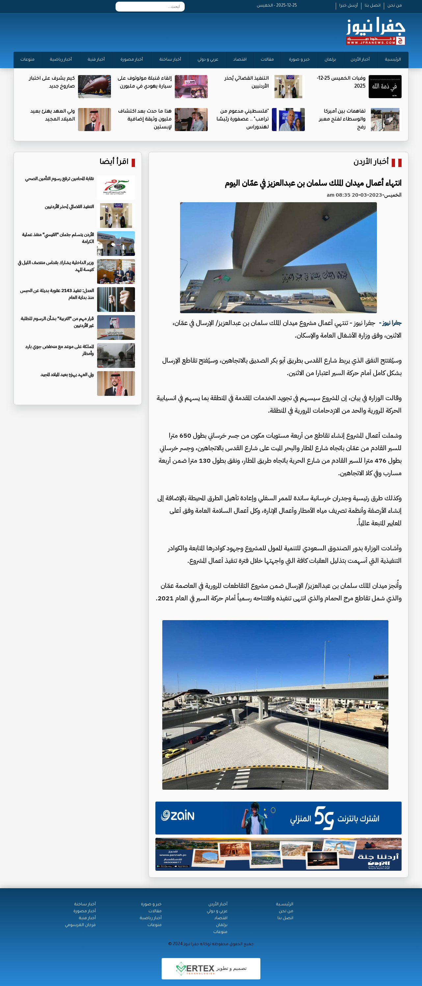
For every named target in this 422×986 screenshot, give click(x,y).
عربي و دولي (208, 60)
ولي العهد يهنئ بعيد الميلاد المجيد (67, 374)
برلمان (330, 60)
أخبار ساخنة (170, 60)
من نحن (394, 6)
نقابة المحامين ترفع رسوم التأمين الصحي (59, 178)
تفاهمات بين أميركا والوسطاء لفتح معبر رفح (342, 119)
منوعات (27, 60)
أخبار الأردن (360, 60)
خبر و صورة (299, 60)
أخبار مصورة (131, 60)
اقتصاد (240, 60)
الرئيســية (284, 904)
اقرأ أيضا (113, 163)
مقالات (267, 60)
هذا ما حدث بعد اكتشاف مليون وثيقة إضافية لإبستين (144, 119)
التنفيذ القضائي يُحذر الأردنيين (69, 206)
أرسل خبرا (348, 6)
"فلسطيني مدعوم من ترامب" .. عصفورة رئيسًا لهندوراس (242, 119)
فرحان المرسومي (80, 925)
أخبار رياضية (61, 60)
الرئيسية (393, 60)
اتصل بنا (373, 6)
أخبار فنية (96, 60)
